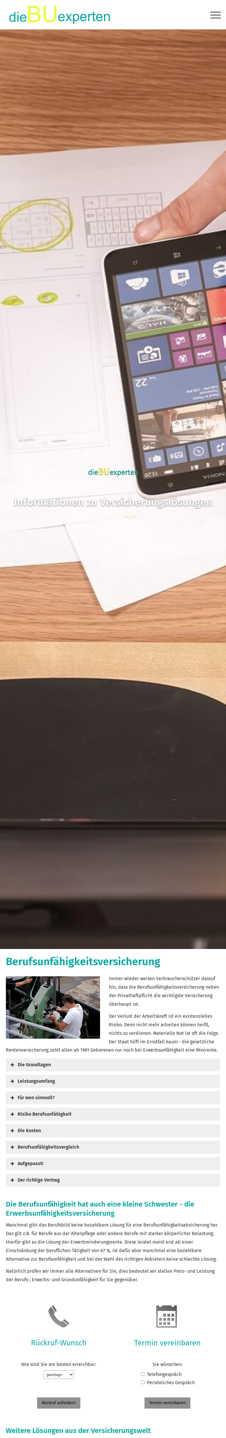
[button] (34, 1064)
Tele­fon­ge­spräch (164, 1374)
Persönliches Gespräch (171, 1382)
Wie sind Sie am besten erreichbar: (58, 1364)
